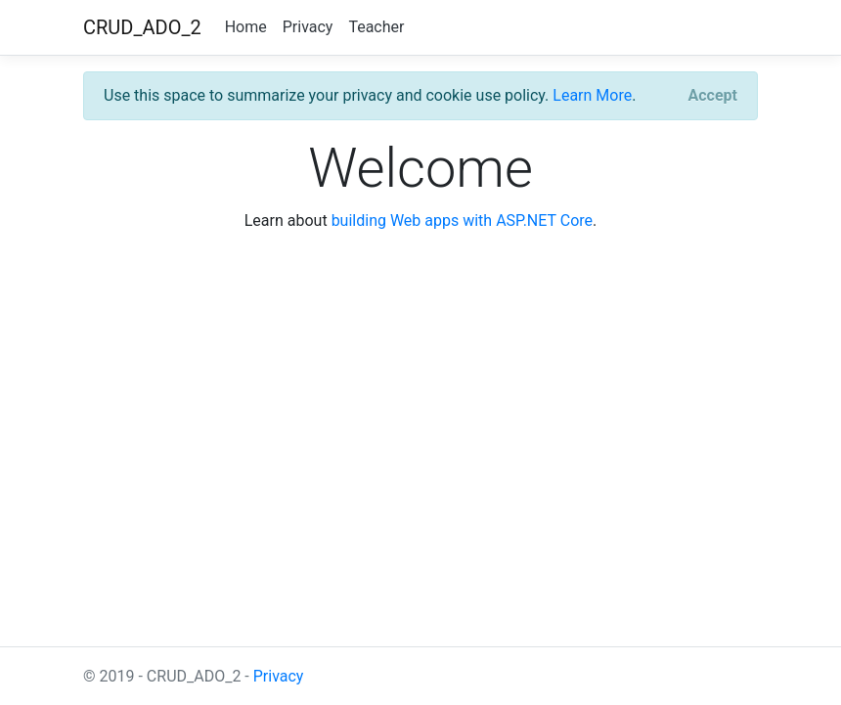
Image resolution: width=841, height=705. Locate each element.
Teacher (376, 27)
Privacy (308, 27)
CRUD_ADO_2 (142, 27)
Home (246, 27)
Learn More (592, 95)
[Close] (713, 95)
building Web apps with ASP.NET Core (462, 220)
